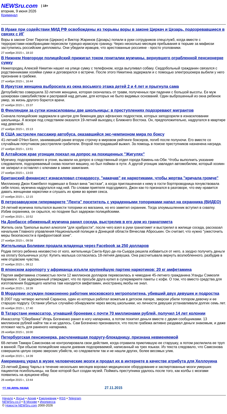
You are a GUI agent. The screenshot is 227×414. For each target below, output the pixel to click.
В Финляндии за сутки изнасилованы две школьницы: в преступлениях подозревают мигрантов (97, 110)
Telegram (74, 398)
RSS (62, 398)
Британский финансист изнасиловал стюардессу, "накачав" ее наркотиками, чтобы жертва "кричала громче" (109, 178)
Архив (31, 398)
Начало (7, 398)
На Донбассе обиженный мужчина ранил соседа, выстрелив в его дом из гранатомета (86, 222)
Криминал (9, 15)
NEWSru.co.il (11, 402)
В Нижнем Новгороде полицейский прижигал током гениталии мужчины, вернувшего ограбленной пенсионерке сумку (112, 60)
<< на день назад (15, 387)
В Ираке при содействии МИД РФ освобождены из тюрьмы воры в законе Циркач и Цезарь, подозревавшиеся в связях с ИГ (113, 31)
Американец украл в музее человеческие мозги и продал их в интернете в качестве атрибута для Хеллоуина (109, 361)
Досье (20, 398)
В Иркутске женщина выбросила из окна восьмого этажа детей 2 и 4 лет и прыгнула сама (90, 86)
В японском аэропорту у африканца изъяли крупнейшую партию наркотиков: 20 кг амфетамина (96, 269)
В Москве (30, 402)
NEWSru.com (19, 5)
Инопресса (48, 402)
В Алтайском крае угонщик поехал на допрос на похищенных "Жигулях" (73, 154)
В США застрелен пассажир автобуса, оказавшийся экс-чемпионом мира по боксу (82, 134)
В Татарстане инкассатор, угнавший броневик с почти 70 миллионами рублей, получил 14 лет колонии (103, 313)
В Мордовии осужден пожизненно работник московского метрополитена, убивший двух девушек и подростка (110, 293)
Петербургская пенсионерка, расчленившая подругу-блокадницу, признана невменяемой (89, 337)
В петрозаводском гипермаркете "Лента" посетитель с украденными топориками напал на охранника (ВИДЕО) (111, 202)
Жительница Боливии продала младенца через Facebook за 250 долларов (75, 245)
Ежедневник (48, 398)
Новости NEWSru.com (21, 405)
